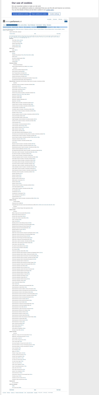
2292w (23, 323)
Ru (49, 36)
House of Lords (15, 27)
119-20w (34, 259)
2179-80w (29, 222)
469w (25, 280)
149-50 (40, 204)
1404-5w (35, 137)
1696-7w (32, 105)
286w (19, 181)
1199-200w (31, 346)
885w (27, 247)
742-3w (30, 334)
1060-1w (20, 362)
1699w (33, 109)
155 (44, 204)
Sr (9, 37)
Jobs (25, 392)
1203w (19, 349)
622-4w (21, 173)
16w (30, 305)
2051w (26, 69)
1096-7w (27, 298)
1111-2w (40, 252)
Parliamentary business (12, 25)
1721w (24, 193)
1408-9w (33, 158)
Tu (17, 37)
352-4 (20, 122)
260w (21, 43)
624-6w (20, 183)
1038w (34, 344)
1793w (25, 366)
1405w (30, 140)
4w (26, 277)
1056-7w (20, 338)
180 (49, 204)
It (9, 36)
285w (24, 130)
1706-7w (27, 127)
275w (34, 92)
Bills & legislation (27, 27)
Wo (24, 37)
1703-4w (20, 112)
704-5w (22, 94)
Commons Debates (40, 29)
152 (42, 204)
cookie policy (50, 10)
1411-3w (19, 191)
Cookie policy (45, 392)
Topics (58, 27)
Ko (16, 36)
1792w (22, 361)
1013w (36, 254)
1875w (19, 45)
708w (25, 94)
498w (28, 272)
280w (32, 155)
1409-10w (25, 148)
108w (30, 226)
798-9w (24, 328)
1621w (36, 293)
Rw (51, 36)
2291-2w (25, 306)
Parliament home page (11, 29)
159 (45, 204)
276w (22, 87)
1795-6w (20, 372)
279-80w (31, 137)
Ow (37, 36)
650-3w (31, 374)
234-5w (20, 175)
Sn (58, 36)
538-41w (13, 53)
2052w (23, 71)
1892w (18, 249)
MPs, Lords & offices (22, 25)
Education (49, 25)
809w (26, 318)
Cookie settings (54, 14)
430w (24, 369)
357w (26, 76)
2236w (23, 244)
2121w (16, 56)
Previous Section (12, 33)
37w (28, 260)
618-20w (40, 150)
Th (14, 37)
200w (26, 379)
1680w (20, 41)
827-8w (17, 283)
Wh (22, 37)
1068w (35, 316)
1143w (34, 262)
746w (29, 227)
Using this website (30, 392)
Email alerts (55, 19)
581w (24, 282)
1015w (32, 145)
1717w (20, 196)
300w (34, 234)
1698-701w (33, 143)
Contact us (65, 19)
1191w (27, 275)
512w (36, 290)
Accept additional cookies (21, 14)
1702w (30, 153)
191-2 (54, 204)
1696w (20, 97)
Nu (33, 36)
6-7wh (28, 66)
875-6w (27, 313)
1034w (25, 339)
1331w (23, 321)
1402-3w (19, 86)
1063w (23, 371)
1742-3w (27, 336)
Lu (20, 36)
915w (28, 74)
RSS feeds (60, 19)
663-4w (18, 221)
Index (35, 33)
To (15, 37)
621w (16, 142)
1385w (24, 58)
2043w (16, 61)
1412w (38, 198)
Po (42, 36)
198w (23, 356)
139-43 (37, 204)
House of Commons (7, 27)
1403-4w (23, 89)
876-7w (20, 326)
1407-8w (30, 132)
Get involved (39, 25)
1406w (31, 188)
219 (25, 214)
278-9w (32, 102)
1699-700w (37, 114)
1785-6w (17, 351)
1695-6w (28, 94)
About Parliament (31, 25)
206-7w (30, 79)
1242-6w (21, 40)
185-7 (51, 204)
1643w (27, 217)
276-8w (18, 94)
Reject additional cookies (39, 14)
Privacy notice (40, 392)
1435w (34, 288)
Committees (34, 27)
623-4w (23, 178)
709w (24, 107)
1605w (33, 224)
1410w (20, 176)
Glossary (8, 392)
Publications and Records (28, 29)
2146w (24, 115)
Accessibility (49, 19)
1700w (38, 137)
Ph (40, 36)
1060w (23, 364)
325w (20, 46)
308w (37, 255)
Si (55, 36)
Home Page (59, 33)
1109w (37, 232)
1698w (33, 84)
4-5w (28, 267)
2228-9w (24, 216)
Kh (14, 36)
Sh (54, 36)
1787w (33, 303)
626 (22, 203)
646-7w (24, 377)
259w (30, 270)
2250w (20, 219)
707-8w (24, 127)
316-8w (18, 40)
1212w (20, 367)
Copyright (35, 392)
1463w (31, 237)
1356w (27, 250)
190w (32, 285)
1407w (26, 125)
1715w (33, 171)
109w (31, 242)
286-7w (24, 194)
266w (19, 59)
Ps (44, 36)
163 (47, 204)
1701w (35, 145)
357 (20, 94)
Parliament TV (50, 27)
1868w (13, 385)
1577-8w (28, 278)
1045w (30, 239)
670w (27, 311)
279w (44, 133)
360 (26, 99)
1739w (25, 287)
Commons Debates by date (49, 29)
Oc (36, 36)
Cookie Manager (50, 392)
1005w (30, 300)
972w (25, 354)
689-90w (25, 74)
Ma (23, 36)
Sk (57, 36)
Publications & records (41, 27)
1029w (21, 138)
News (55, 27)
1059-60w (24, 359)
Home (4, 25)
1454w (17, 45)
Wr (26, 37)
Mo (28, 36)
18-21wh (31, 66)
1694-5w (24, 87)
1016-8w (22, 125)
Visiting (44, 25)
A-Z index (4, 392)
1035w (21, 341)
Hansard (35, 29)
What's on (21, 27)
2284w (26, 265)
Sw (11, 37)
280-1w (34, 168)
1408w (37, 257)
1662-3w (24, 229)
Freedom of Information (19, 392)
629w (27, 117)
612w (32, 308)
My (30, 36)
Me (25, 36)
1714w (29, 148)
